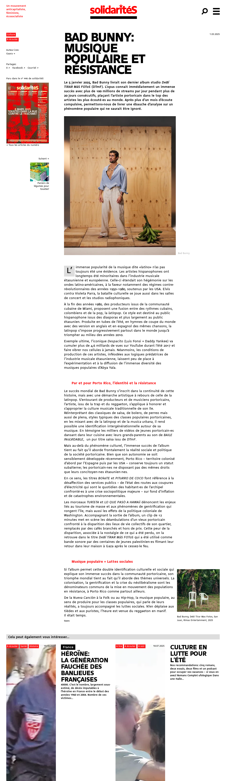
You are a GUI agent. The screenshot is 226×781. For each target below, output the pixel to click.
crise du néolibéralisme (138, 582)
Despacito (115, 341)
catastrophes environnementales (99, 496)
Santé (24, 646)
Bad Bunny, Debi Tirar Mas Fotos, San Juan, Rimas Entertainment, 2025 (198, 595)
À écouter (12, 39)
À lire (119, 646)
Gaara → (10, 54)
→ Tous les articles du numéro (22, 145)
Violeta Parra (85, 293)
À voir (141, 646)
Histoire (34, 646)
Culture (11, 35)
